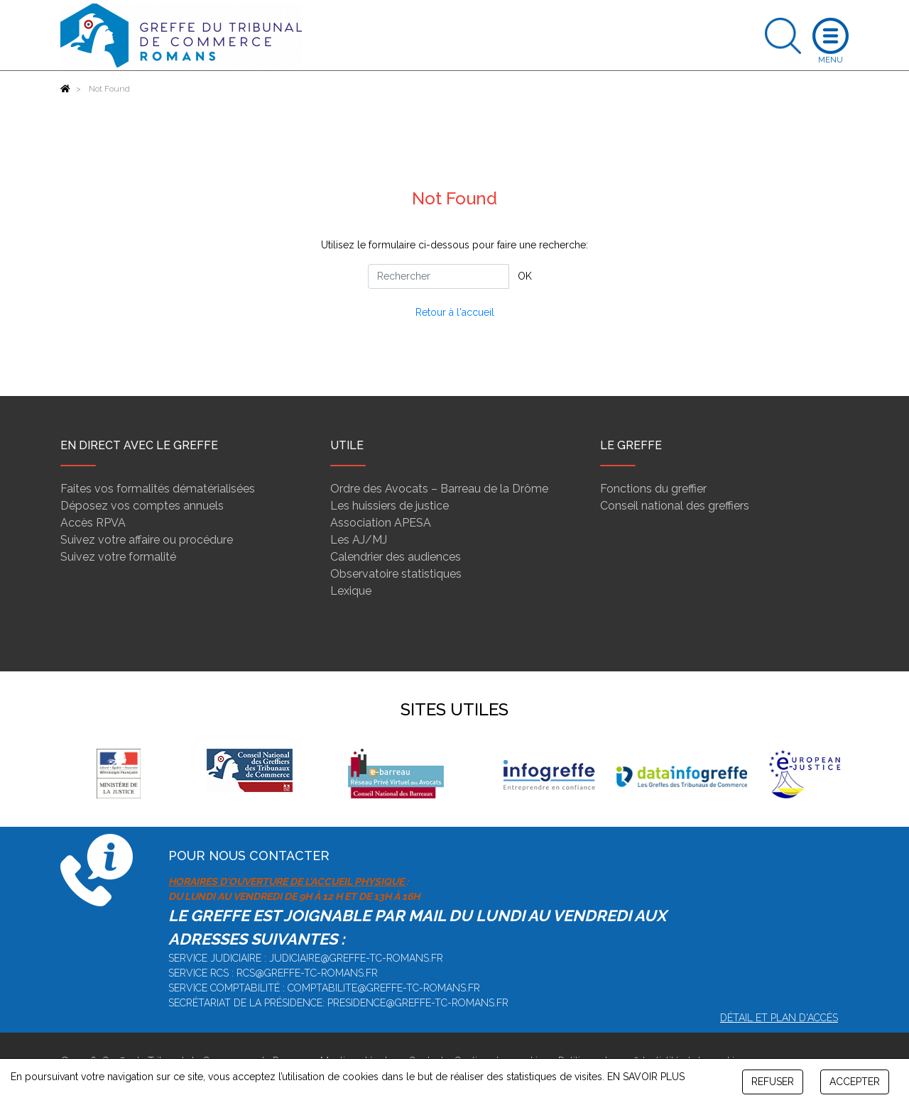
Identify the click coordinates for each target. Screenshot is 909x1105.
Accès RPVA (93, 522)
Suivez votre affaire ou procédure (146, 539)
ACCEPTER (854, 1081)
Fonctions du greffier (653, 488)
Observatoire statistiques (396, 574)
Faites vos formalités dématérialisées (157, 488)
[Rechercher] (438, 276)
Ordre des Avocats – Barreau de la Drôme (439, 488)
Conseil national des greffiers (674, 505)
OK (525, 276)
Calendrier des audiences (395, 557)
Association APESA (380, 522)
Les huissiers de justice (389, 505)
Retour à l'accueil (454, 312)
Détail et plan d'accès (779, 1017)
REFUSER (772, 1081)
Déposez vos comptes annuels (142, 505)
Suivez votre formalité (118, 557)
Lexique (350, 591)
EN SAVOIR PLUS (646, 1076)
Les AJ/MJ (358, 539)
